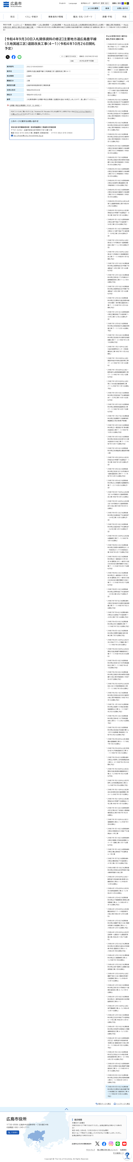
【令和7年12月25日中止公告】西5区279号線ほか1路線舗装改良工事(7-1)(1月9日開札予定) (118, 243)
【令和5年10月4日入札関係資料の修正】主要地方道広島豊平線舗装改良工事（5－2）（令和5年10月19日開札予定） (118, 1067)
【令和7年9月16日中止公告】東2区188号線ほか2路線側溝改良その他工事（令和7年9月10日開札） (118, 504)
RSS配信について (120, 1153)
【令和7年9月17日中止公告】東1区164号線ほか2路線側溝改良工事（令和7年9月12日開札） (118, 494)
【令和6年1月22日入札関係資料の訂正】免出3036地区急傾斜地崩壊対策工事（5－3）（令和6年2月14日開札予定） (118, 1055)
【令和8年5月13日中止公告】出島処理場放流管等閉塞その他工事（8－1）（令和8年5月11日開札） (118, 57)
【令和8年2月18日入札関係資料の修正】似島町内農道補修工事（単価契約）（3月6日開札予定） (118, 183)
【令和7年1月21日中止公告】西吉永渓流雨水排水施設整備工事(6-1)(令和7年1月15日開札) (118, 792)
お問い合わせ (122, 8)
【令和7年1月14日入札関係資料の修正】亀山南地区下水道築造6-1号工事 (118, 852)
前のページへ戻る (104, 1103)
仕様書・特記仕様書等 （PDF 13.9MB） (26, 105)
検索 (107, 8)
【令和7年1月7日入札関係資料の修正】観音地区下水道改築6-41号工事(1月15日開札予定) (118, 861)
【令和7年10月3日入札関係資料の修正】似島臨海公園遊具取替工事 (118, 450)
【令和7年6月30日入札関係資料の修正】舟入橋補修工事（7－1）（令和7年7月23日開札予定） (118, 624)
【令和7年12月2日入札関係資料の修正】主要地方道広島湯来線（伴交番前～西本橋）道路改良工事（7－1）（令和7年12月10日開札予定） (118, 302)
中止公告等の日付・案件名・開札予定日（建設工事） (117, 37)
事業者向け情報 (30, 24)
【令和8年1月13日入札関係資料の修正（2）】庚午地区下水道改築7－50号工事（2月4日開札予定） (118, 232)
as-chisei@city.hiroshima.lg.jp (28, 135)
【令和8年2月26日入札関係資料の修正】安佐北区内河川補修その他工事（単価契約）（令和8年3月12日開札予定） (118, 126)
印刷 (72, 61)
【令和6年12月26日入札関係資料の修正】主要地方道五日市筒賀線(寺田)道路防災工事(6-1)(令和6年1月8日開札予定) (118, 947)
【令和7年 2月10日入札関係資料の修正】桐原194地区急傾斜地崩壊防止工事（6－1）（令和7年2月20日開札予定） (118, 708)
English (62, 3)
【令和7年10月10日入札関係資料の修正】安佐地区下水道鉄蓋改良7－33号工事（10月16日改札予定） (118, 396)
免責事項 (123, 1149)
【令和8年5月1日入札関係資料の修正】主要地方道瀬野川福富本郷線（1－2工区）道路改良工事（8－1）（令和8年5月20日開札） (118, 69)
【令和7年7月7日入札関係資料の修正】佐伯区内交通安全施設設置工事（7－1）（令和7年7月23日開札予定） (118, 604)
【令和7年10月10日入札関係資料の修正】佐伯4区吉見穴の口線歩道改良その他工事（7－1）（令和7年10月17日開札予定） (118, 440)
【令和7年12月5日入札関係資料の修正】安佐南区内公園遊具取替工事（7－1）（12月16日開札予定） (118, 327)
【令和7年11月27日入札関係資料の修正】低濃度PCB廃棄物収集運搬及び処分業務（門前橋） (118, 418)
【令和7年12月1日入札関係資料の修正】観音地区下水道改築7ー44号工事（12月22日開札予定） (118, 315)
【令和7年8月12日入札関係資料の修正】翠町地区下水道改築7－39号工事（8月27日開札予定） (118, 592)
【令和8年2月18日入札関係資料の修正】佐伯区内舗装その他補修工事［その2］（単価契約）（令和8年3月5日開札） (118, 149)
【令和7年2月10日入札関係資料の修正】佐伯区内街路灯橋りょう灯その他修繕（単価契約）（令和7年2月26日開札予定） (118, 731)
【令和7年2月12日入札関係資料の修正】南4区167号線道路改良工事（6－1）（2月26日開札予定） (118, 719)
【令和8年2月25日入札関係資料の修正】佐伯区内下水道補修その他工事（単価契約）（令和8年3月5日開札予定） (118, 103)
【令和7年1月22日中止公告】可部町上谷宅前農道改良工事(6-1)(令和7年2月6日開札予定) (118, 783)
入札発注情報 (56, 24)
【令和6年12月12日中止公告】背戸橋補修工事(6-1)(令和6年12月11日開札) (118, 1008)
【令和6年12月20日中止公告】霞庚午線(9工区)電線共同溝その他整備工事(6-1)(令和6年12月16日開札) (118, 977)
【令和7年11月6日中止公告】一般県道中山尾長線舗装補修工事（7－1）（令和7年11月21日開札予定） (118, 373)
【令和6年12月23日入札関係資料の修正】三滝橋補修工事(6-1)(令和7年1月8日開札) (118, 958)
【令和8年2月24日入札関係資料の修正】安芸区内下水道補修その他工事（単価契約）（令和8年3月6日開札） (118, 114)
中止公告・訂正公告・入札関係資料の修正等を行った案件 (84, 24)
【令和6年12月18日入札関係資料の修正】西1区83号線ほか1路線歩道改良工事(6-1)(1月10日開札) (118, 988)
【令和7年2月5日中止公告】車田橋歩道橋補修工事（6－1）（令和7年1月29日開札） (118, 741)
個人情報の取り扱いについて (107, 1149)
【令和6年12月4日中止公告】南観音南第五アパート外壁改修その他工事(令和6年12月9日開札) (118, 912)
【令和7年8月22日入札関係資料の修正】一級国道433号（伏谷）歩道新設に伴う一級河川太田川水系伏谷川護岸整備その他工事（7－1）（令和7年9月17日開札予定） (118, 579)
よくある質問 (93, 8)
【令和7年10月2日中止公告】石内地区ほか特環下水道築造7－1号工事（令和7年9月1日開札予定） (118, 461)
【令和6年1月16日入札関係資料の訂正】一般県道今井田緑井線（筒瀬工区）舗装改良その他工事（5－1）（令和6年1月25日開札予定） (118, 1042)
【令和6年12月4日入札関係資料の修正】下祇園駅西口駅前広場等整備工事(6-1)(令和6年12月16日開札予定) (118, 901)
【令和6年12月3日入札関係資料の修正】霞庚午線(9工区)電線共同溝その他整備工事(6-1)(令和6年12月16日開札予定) (118, 924)
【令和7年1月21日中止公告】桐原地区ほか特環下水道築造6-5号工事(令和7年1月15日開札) (118, 801)
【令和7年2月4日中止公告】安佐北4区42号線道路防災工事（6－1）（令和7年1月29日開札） (118, 750)
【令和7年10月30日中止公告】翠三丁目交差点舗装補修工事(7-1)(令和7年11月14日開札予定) (118, 385)
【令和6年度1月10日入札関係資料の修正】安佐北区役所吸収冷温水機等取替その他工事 (118, 870)
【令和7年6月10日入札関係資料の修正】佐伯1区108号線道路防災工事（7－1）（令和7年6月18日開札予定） (118, 664)
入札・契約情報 (44, 24)
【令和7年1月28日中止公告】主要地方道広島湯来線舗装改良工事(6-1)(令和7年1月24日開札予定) (118, 772)
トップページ (17, 24)
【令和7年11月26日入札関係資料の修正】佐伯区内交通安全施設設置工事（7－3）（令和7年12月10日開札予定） (118, 338)
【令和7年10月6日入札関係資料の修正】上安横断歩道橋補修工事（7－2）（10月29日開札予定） (118, 484)
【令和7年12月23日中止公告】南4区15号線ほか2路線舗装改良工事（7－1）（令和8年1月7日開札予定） (118, 255)
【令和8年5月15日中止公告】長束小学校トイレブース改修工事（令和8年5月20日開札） (118, 46)
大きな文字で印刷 (86, 61)
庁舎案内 (14, 1132)
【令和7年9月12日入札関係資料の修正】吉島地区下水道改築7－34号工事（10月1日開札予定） (118, 516)
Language (73, 3)
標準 (102, 3)
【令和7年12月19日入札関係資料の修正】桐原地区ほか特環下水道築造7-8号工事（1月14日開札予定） (118, 267)
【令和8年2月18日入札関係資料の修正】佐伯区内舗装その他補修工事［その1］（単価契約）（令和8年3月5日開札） (118, 172)
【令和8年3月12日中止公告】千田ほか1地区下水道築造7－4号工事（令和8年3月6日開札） (118, 81)
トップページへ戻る (123, 1103)
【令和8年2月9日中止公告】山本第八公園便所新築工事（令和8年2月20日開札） (118, 203)
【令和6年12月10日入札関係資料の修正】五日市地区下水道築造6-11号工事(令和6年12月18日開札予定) (118, 1018)
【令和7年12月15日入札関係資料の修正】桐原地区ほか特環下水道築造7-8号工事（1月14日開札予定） (118, 290)
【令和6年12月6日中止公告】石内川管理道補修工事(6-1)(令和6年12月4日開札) (118, 891)
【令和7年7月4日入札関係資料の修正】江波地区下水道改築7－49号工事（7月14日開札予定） (118, 615)
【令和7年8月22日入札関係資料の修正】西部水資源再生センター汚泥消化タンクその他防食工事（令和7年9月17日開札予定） (118, 548)
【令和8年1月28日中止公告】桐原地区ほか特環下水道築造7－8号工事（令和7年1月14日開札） (118, 213)
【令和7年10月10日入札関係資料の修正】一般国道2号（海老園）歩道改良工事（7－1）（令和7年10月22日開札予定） (118, 428)
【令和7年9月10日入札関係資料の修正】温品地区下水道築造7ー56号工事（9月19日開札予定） (118, 528)
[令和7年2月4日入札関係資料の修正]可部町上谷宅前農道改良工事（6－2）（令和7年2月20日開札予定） (118, 761)
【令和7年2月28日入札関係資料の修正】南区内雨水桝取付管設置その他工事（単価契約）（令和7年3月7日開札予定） (118, 675)
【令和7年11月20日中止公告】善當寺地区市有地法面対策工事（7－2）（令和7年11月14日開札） (118, 361)
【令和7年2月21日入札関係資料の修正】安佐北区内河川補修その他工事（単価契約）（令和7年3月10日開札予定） (118, 696)
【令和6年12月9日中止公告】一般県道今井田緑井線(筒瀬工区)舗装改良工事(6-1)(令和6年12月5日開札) (118, 880)
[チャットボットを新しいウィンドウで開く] (127, 1159)
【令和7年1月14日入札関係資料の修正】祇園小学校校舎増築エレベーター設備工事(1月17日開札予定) (118, 841)
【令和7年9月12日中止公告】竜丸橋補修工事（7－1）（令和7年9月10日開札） (118, 538)
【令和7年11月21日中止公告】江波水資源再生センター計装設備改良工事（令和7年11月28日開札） (118, 350)
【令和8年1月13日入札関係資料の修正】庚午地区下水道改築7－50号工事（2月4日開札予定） (118, 222)
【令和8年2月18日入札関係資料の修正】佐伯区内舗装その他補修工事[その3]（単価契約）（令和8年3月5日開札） (118, 193)
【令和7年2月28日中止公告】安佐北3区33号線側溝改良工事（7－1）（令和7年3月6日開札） (118, 686)
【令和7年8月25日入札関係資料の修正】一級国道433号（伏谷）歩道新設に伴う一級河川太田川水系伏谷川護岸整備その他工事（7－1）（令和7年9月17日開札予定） (118, 562)
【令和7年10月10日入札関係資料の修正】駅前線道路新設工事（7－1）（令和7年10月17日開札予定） (118, 408)
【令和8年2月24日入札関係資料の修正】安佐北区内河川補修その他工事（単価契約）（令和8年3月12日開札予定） (118, 138)
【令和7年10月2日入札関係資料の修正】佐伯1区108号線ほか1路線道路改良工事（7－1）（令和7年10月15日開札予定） (118, 472)
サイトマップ (90, 1149)
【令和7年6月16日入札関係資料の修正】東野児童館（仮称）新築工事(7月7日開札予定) (118, 633)
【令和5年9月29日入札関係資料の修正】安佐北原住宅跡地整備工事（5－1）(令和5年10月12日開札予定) (118, 1078)
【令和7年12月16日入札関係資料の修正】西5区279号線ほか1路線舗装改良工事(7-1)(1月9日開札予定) (118, 278)
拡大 (107, 3)
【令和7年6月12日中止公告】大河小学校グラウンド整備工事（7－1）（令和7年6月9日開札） (118, 642)
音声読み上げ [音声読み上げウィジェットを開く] (85, 3)
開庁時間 (78, 1119)
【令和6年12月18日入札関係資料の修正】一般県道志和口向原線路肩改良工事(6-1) (118, 999)
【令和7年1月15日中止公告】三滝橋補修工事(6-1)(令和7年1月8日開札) (118, 822)
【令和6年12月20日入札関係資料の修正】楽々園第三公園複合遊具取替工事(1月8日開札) (118, 967)
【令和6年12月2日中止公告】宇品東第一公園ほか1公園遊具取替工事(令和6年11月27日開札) (118, 935)
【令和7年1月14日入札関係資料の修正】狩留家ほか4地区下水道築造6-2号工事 (118, 831)
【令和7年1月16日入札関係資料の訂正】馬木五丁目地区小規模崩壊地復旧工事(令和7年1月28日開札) (118, 811)
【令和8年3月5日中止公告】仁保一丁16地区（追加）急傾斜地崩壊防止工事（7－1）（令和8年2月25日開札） (118, 91)
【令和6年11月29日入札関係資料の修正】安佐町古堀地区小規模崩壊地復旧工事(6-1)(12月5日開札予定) (118, 1030)
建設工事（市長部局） (113, 24)
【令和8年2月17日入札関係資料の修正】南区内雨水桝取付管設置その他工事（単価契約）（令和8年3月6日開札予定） (118, 161)
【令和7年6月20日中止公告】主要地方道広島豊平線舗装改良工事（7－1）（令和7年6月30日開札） (118, 652)
